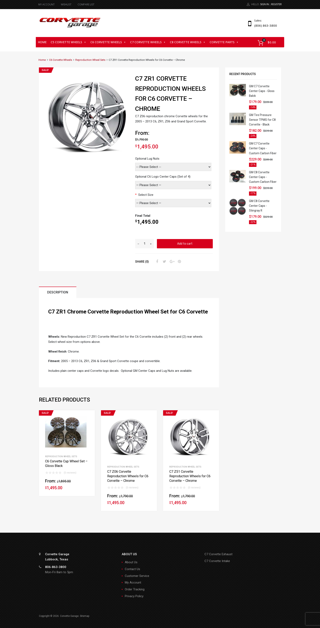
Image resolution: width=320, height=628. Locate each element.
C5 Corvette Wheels (68, 42)
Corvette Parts (224, 42)
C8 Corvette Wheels (188, 42)
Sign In (264, 4)
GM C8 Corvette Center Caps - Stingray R (259, 205)
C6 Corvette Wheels (108, 42)
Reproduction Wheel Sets (90, 59)
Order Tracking (134, 589)
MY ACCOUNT (46, 4)
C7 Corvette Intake (217, 561)
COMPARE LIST (86, 4)
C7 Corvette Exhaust (218, 554)
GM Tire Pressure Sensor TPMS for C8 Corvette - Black (262, 119)
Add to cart (184, 243)
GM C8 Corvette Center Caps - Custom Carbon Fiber (263, 177)
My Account (133, 582)
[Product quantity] (144, 243)
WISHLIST (66, 4)
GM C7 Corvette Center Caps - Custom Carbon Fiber (263, 148)
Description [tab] (57, 292)
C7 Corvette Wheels (148, 42)
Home (42, 42)
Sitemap (84, 616)
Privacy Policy (134, 596)
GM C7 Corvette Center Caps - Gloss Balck (261, 91)
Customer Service (137, 576)
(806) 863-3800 (264, 25)
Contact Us (132, 569)
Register (276, 4)
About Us (131, 562)
